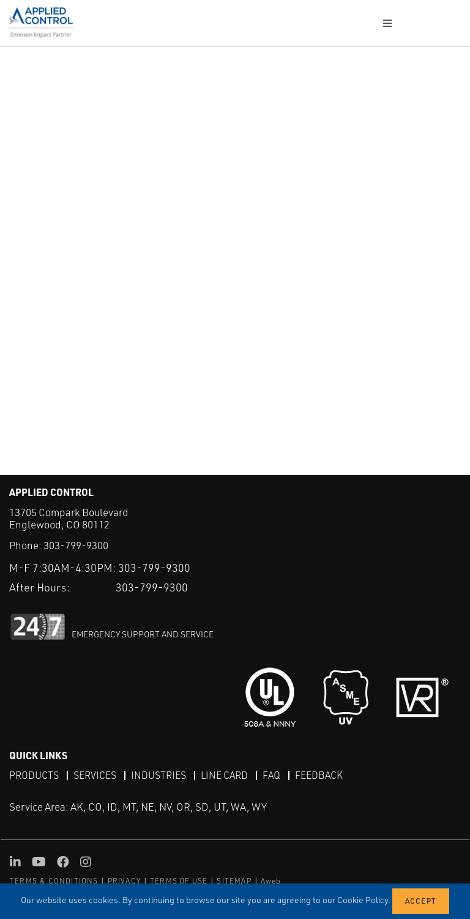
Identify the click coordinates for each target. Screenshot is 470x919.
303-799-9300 (75, 545)
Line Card (224, 775)
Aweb (271, 880)
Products (34, 775)
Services (94, 775)
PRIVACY (124, 880)
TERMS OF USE (178, 880)
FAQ (271, 775)
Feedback (319, 775)
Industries (158, 775)
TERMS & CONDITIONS (54, 880)
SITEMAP (234, 880)
